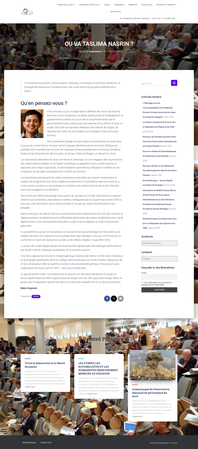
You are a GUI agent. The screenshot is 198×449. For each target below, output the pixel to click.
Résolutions (146, 5)
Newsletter (116, 12)
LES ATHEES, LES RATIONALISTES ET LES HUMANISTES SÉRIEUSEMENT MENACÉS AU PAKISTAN (98, 368)
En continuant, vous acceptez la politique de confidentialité (156, 283)
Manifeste (133, 5)
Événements (119, 5)
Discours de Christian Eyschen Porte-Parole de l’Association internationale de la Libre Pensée (160, 141)
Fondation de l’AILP (66, 5)
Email (143, 273)
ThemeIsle (172, 443)
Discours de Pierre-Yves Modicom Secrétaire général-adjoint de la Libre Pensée (160, 170)
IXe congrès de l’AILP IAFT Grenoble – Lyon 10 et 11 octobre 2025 (147, 19)
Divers (107, 5)
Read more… (30, 387)
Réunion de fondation (165, 5)
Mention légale (29, 443)
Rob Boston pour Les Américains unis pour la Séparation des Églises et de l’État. (160, 223)
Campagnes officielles (89, 5)
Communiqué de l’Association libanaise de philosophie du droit (151, 393)
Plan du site (46, 443)
